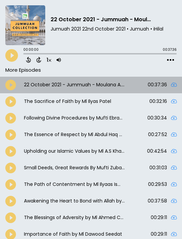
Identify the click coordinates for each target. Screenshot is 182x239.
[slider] (25, 54)
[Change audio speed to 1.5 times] (49, 60)
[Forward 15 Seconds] (39, 60)
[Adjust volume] (59, 60)
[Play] (11, 55)
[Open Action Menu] (170, 60)
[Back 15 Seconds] (28, 60)
